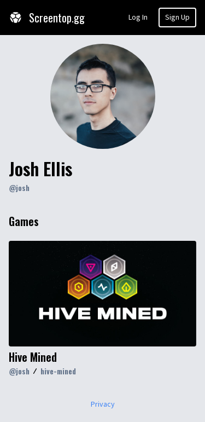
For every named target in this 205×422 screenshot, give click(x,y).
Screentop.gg (47, 17)
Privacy (103, 404)
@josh (19, 187)
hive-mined (58, 371)
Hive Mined (33, 357)
